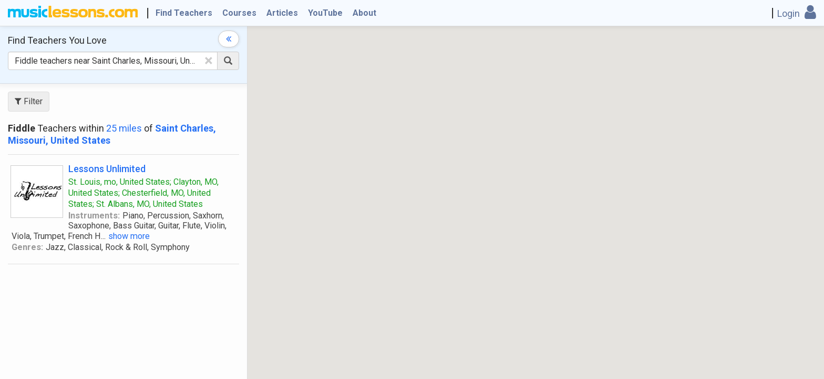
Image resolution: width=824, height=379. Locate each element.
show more (129, 236)
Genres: (27, 247)
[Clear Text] (209, 60)
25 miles (124, 128)
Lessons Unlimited (107, 168)
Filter (29, 101)
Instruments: (94, 216)
